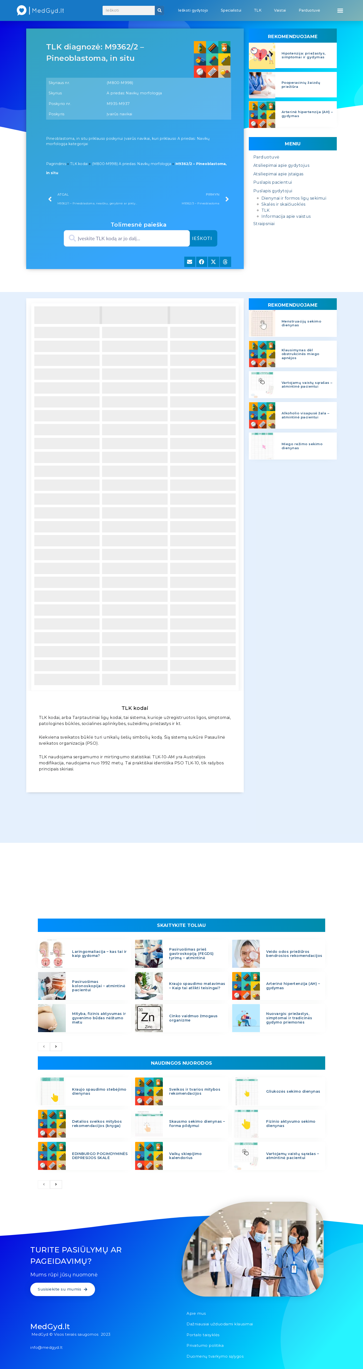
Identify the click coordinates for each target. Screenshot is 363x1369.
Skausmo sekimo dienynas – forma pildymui (197, 1123)
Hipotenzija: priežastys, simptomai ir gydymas (304, 55)
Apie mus (196, 1313)
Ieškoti (202, 238)
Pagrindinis (56, 164)
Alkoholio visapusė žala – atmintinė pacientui (305, 415)
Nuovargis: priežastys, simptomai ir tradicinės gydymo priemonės (289, 1018)
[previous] (44, 1046)
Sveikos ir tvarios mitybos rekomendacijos (194, 1091)
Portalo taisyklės (203, 1334)
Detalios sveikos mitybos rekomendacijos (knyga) (97, 1123)
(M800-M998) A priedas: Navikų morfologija (131, 164)
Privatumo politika (205, 1345)
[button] (340, 10)
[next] (56, 1046)
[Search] (159, 10)
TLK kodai (79, 164)
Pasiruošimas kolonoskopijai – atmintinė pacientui (98, 985)
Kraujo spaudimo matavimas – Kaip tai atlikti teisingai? (197, 985)
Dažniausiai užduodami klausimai (220, 1324)
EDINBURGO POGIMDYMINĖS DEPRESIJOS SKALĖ (100, 1155)
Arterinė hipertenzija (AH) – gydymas (307, 114)
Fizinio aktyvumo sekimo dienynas (291, 1123)
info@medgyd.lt (46, 1347)
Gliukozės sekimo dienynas (293, 1091)
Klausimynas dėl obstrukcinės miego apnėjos (300, 354)
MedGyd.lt (50, 1326)
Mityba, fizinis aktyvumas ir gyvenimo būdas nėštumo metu (99, 1018)
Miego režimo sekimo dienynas (302, 446)
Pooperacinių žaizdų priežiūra (301, 84)
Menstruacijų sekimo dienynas (301, 323)
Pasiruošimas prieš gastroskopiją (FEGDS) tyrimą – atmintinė (191, 953)
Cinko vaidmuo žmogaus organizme (193, 1018)
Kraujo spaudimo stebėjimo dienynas (99, 1091)
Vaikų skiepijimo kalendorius (185, 1155)
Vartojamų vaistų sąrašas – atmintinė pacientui (307, 385)
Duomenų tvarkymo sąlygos (215, 1356)
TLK (258, 10)
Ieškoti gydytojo (193, 10)
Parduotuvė (309, 10)
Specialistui (231, 10)
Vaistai (280, 10)
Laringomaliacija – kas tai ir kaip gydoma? (99, 953)
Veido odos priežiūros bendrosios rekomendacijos (294, 953)
